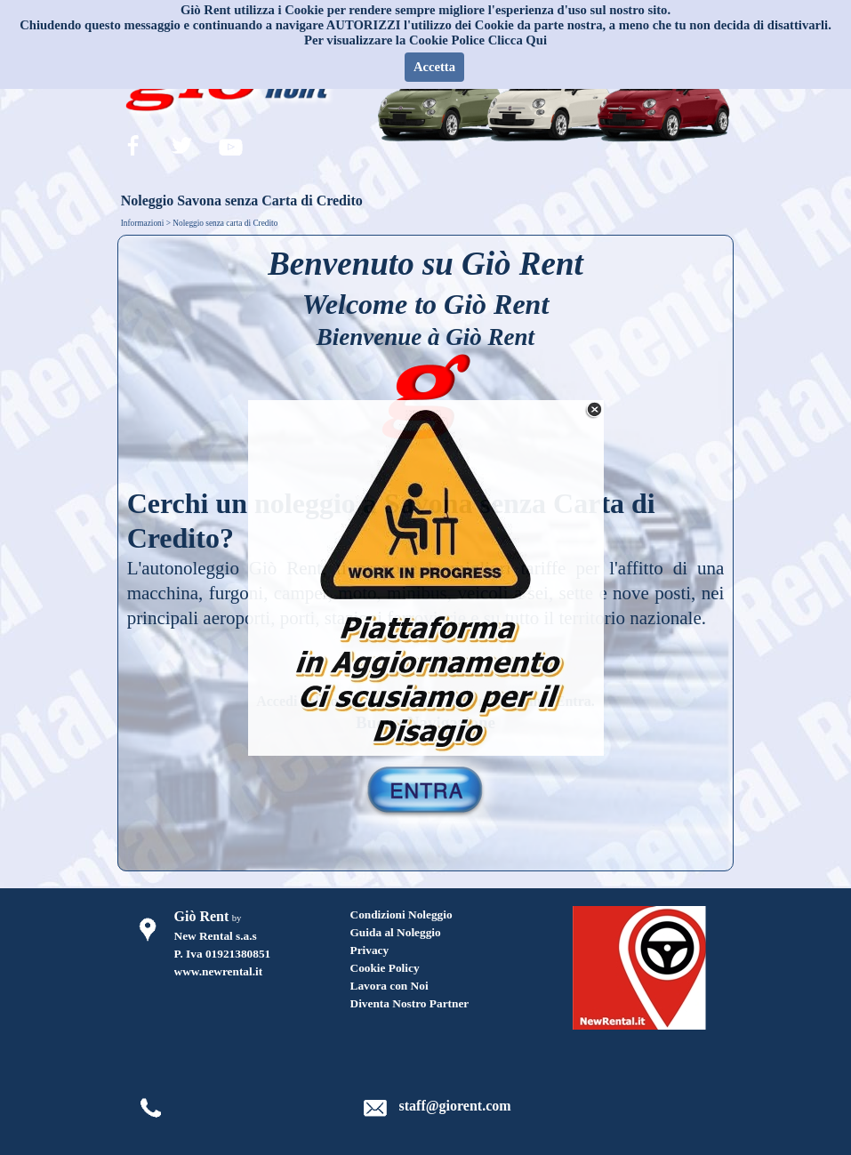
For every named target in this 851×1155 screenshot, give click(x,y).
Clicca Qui (517, 40)
